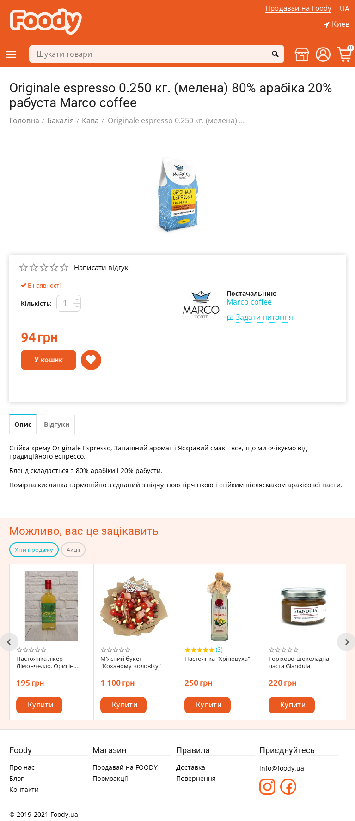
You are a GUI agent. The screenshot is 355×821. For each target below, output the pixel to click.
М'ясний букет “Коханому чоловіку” (130, 662)
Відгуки (57, 424)
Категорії (11, 54)
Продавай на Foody (298, 7)
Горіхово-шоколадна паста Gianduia (299, 662)
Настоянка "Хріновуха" (217, 659)
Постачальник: (251, 293)
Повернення (196, 778)
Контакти (24, 789)
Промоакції (110, 778)
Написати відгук (101, 268)
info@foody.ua (281, 768)
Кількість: (36, 303)
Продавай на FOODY (124, 767)
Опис (22, 424)
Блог (16, 778)
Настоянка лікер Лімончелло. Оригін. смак (45, 662)
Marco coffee (249, 302)
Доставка (190, 767)
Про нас (22, 767)
